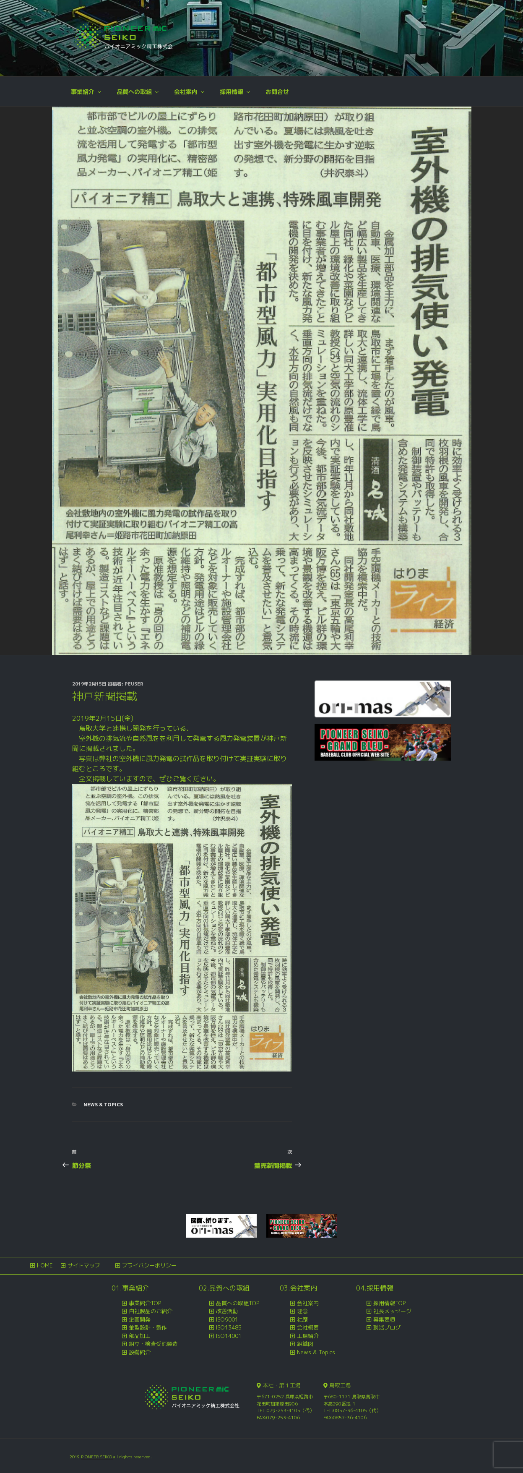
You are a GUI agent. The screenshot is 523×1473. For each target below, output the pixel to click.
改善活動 (227, 1311)
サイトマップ (84, 1265)
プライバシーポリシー (149, 1265)
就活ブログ (387, 1327)
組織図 (305, 1344)
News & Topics (103, 1104)
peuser (134, 683)
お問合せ (277, 92)
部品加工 (140, 1336)
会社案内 (190, 92)
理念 (302, 1311)
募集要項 (384, 1319)
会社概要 (308, 1327)
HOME (44, 1265)
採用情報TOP (389, 1303)
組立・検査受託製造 (153, 1344)
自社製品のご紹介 (150, 1311)
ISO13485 (229, 1327)
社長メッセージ (392, 1311)
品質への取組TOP (237, 1303)
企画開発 (140, 1319)
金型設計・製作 (148, 1327)
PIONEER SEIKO (97, 1457)
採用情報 (235, 92)
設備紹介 (140, 1352)
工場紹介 (308, 1336)
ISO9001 (227, 1319)
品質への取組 (138, 92)
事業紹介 (86, 92)
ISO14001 (229, 1336)
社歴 (302, 1319)
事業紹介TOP (145, 1303)
